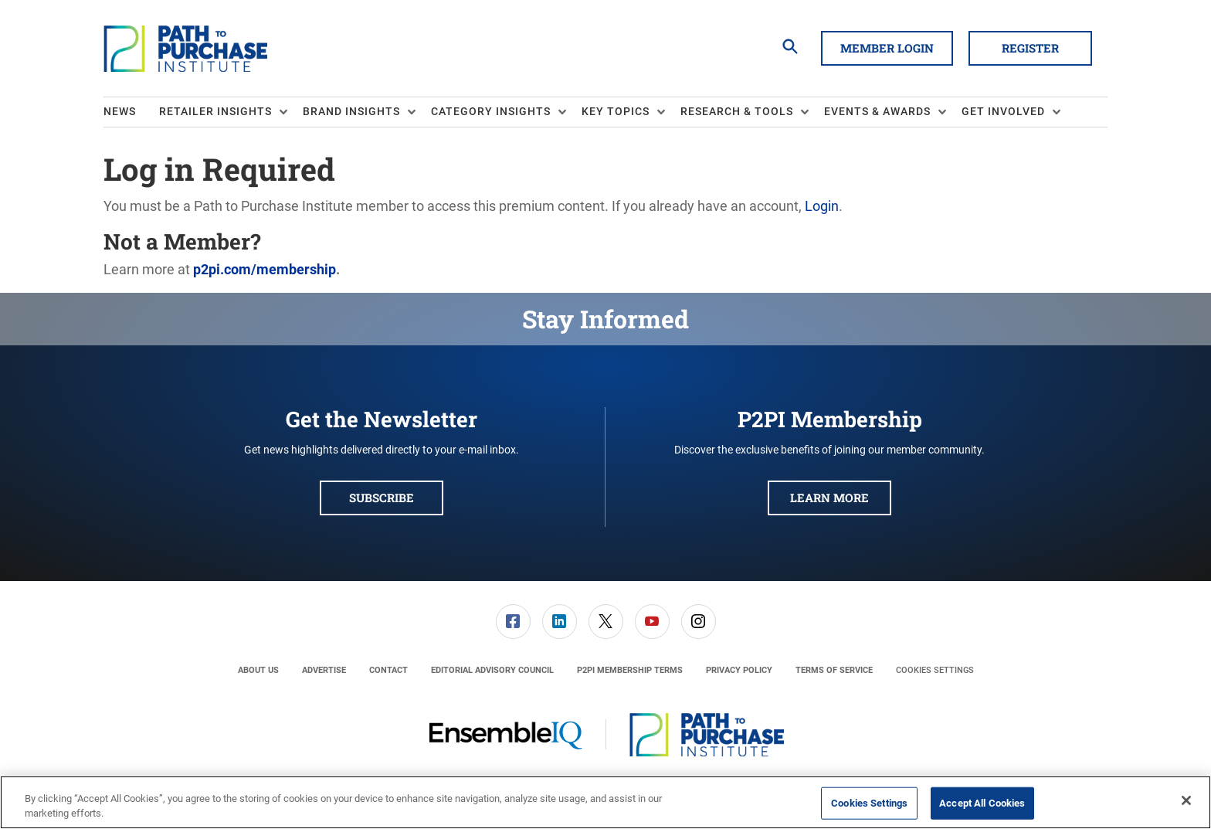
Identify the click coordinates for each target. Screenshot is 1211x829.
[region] (605, 802)
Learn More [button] (829, 497)
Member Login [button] (887, 48)
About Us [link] (258, 670)
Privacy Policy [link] (739, 670)
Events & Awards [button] (877, 111)
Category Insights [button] (491, 111)
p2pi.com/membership (264, 269)
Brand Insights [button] (351, 111)
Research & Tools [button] (736, 111)
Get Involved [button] (1003, 111)
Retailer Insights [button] (215, 111)
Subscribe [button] (381, 497)
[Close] (1186, 800)
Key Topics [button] (616, 111)
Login (822, 206)
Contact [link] (388, 670)
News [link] (119, 111)
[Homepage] (185, 48)
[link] (513, 621)
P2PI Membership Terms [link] (630, 670)
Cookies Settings (935, 670)
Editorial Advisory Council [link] (492, 670)
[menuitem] (131, 112)
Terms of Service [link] (834, 670)
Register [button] (1030, 48)
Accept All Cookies (982, 803)
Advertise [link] (324, 670)
